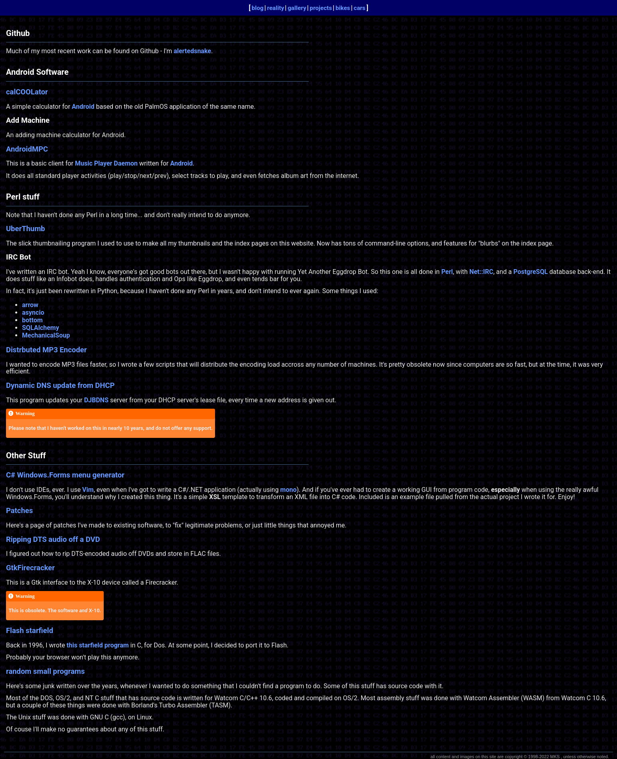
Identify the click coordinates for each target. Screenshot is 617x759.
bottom (32, 320)
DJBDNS (96, 400)
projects (321, 8)
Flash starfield (29, 630)
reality (275, 8)
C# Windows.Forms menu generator (65, 475)
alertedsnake (192, 51)
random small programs (45, 671)
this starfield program (97, 645)
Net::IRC (481, 272)
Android (83, 106)
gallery (296, 8)
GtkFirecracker (30, 567)
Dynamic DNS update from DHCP (60, 385)
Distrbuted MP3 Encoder (46, 350)
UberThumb (25, 228)
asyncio (33, 312)
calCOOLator (27, 92)
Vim (88, 489)
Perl (447, 272)
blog (257, 8)
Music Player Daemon (106, 163)
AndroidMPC (27, 149)
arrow (30, 305)
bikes (343, 8)
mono (288, 489)
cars (359, 8)
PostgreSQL (530, 272)
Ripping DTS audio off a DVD (53, 539)
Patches (19, 510)
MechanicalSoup (46, 335)
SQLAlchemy (40, 328)
